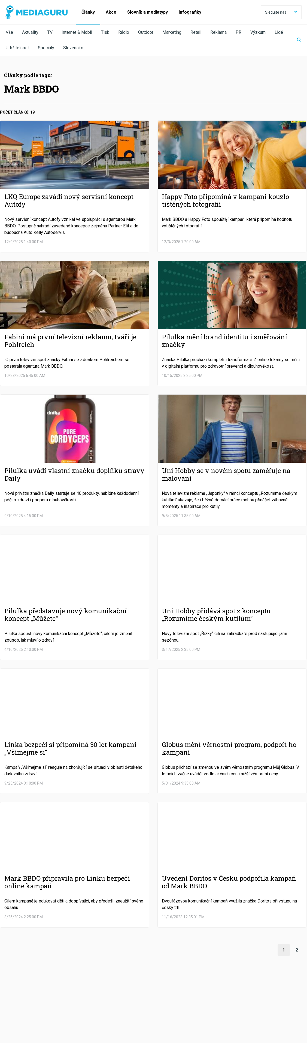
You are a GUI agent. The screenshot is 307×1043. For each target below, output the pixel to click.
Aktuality (30, 32)
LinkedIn (144, 998)
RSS (258, 998)
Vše (9, 32)
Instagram (204, 998)
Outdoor (145, 32)
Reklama (218, 32)
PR (238, 32)
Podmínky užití (33, 1013)
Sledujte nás (281, 12)
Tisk (105, 32)
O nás (10, 1013)
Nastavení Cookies (118, 1013)
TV (50, 32)
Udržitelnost (17, 47)
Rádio (123, 32)
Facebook (31, 998)
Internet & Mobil (77, 32)
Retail (195, 32)
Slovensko (73, 47)
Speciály (46, 47)
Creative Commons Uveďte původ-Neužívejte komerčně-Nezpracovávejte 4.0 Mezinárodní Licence (80, 1029)
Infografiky (190, 12)
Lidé (279, 32)
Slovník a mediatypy (147, 12)
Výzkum (258, 32)
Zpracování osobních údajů (74, 1013)
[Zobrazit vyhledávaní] (296, 40)
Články (88, 12)
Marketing (171, 32)
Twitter (87, 998)
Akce (111, 12)
